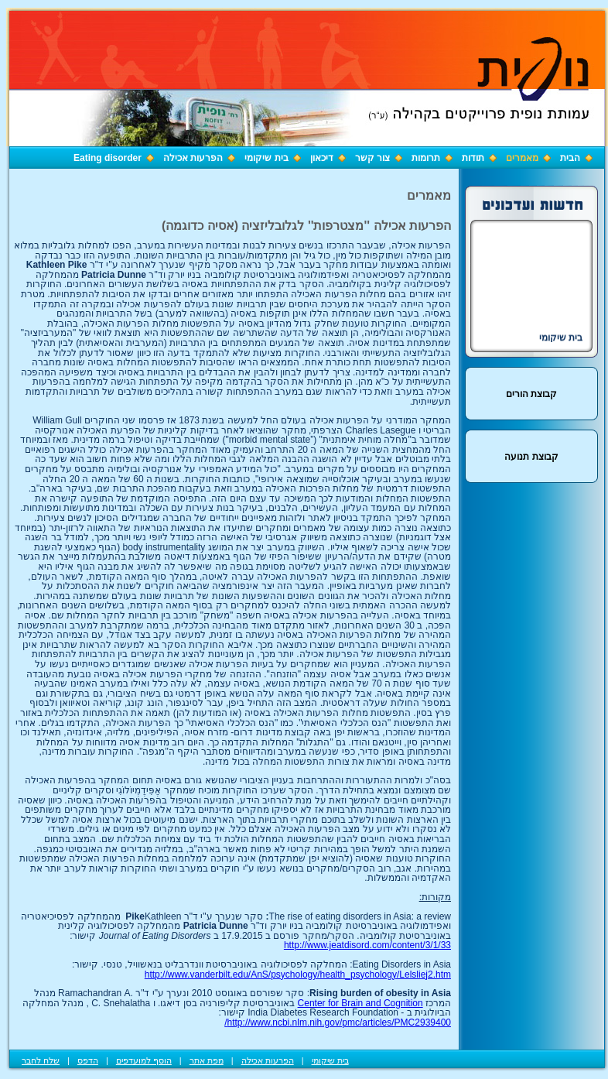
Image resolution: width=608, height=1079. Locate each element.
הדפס (87, 1060)
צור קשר (372, 157)
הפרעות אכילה (193, 157)
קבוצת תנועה (531, 456)
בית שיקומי (266, 157)
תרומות (426, 157)
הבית (570, 157)
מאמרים (522, 157)
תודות (473, 157)
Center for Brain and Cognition (360, 1003)
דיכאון (321, 157)
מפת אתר (207, 1060)
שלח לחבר (41, 1060)
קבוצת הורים (531, 394)
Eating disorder (107, 157)
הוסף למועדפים (144, 1060)
